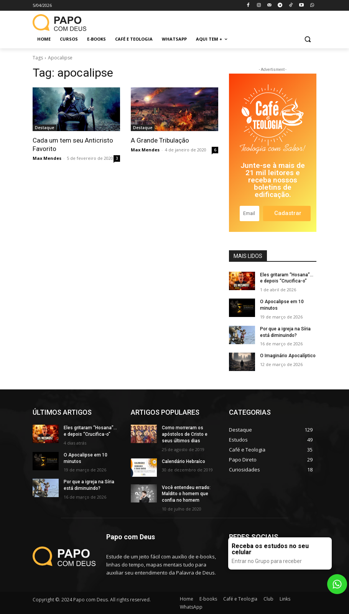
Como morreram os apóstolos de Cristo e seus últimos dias (184, 434)
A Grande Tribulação (160, 140)
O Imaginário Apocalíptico (288, 355)
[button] (307, 39)
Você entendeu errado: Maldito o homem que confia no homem (186, 494)
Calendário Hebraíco (183, 461)
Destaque (44, 127)
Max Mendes (47, 158)
